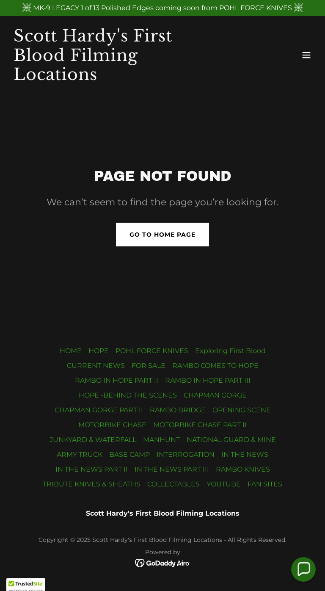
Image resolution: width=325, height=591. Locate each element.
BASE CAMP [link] (129, 454)
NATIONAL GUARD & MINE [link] (231, 440)
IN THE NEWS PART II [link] (91, 469)
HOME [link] (71, 351)
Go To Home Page (162, 234)
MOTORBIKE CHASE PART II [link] (200, 425)
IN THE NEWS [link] (244, 454)
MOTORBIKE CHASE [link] (112, 425)
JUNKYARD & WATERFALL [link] (93, 440)
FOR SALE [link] (148, 366)
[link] (117, 78)
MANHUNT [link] (161, 440)
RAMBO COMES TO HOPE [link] (215, 366)
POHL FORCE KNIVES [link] (152, 351)
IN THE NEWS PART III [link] (172, 469)
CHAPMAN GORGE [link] (215, 395)
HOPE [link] (98, 351)
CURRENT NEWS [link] (96, 366)
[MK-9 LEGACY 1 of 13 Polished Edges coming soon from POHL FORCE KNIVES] (162, 8)
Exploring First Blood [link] (230, 351)
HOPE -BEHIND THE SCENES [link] (128, 395)
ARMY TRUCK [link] (79, 454)
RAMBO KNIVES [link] (243, 469)
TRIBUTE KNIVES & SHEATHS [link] (91, 484)
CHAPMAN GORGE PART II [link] (99, 410)
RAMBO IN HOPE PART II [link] (116, 380)
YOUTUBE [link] (224, 484)
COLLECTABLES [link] (173, 484)
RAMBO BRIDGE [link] (178, 410)
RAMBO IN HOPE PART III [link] (208, 380)
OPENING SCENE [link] (241, 410)
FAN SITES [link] (265, 484)
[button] (306, 55)
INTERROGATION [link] (186, 454)
